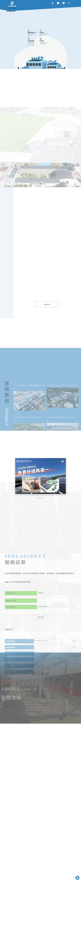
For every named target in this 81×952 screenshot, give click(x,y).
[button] (62, 461)
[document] (40, 476)
